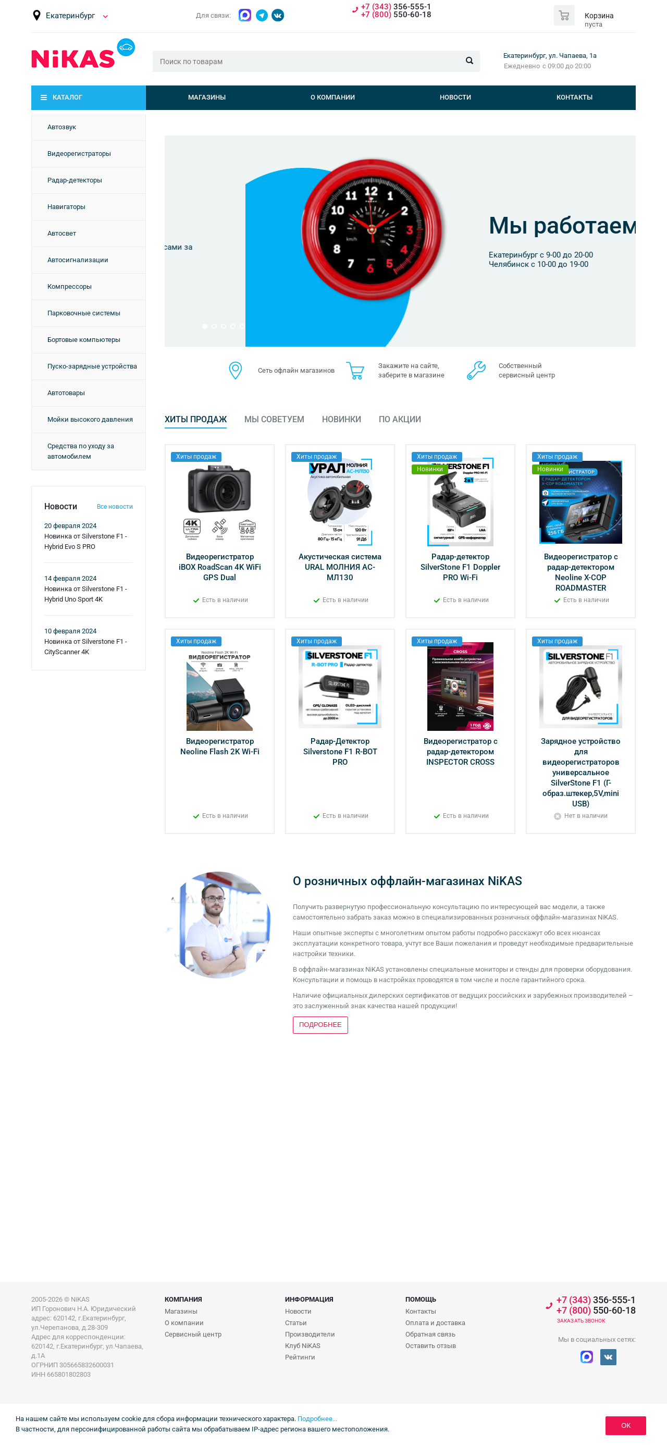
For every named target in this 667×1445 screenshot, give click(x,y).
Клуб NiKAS (302, 1346)
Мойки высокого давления (90, 419)
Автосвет (61, 233)
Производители (310, 1334)
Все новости (115, 506)
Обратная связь (430, 1334)
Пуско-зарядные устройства (92, 366)
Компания (183, 1299)
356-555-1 (396, 7)
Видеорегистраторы (79, 153)
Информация (309, 1299)
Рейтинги (300, 1357)
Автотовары (66, 393)
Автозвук (61, 127)
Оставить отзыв (430, 1346)
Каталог (67, 97)
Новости (455, 97)
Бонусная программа (470, 205)
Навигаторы (66, 207)
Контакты (574, 97)
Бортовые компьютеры (83, 340)
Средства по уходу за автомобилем (80, 451)
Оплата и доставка (435, 1323)
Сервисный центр (193, 1334)
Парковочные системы (83, 313)
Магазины (207, 97)
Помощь (420, 1299)
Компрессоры (69, 286)
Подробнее (439, 286)
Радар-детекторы (74, 180)
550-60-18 (396, 15)
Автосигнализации (77, 260)
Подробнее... (317, 1419)
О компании (333, 97)
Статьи (296, 1323)
